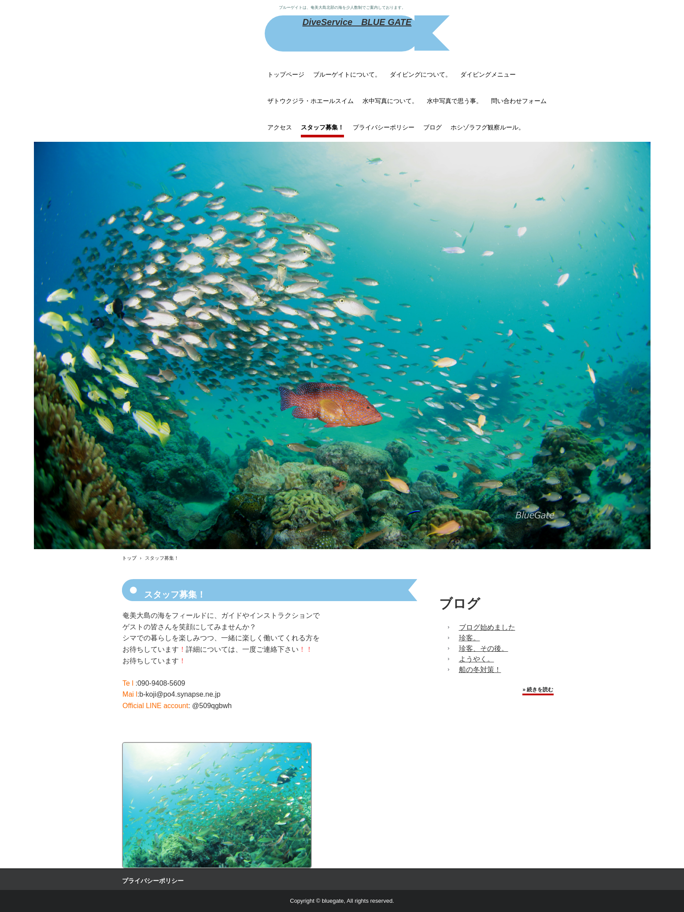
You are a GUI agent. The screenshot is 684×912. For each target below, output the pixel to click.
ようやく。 (476, 659)
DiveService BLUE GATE (357, 22)
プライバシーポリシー (383, 127)
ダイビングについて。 (420, 74)
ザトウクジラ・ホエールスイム (310, 100)
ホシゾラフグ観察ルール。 (488, 127)
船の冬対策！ (480, 669)
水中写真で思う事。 (454, 100)
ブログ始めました (487, 627)
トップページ (285, 74)
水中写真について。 (390, 100)
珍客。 (469, 638)
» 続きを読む (537, 690)
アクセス (279, 127)
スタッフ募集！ (322, 127)
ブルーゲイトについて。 (347, 74)
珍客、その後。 (483, 648)
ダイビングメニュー (488, 74)
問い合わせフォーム (519, 100)
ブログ (432, 127)
